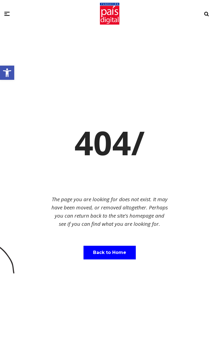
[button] (7, 73)
